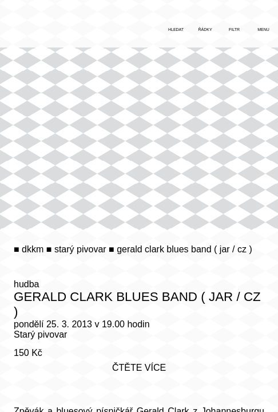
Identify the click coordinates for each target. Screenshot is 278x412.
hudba (26, 284)
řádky (205, 29)
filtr (234, 29)
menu (263, 29)
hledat (176, 29)
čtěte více (139, 368)
